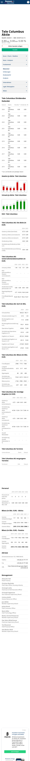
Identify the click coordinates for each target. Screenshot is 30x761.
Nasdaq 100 (6, 734)
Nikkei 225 (14, 734)
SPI (11, 730)
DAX (23, 730)
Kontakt (5, 713)
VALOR (4, 38)
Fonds (5, 739)
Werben (15, 715)
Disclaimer (22, 717)
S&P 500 (21, 734)
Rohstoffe (6, 741)
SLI (15, 730)
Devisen (21, 736)
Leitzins (23, 743)
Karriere (5, 715)
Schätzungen (6, 72)
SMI (4, 736)
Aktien (16, 736)
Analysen (5, 78)
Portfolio (12, 741)
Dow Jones (15, 732)
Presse (5, 717)
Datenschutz (22, 715)
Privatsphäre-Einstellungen (22, 722)
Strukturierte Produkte (14, 739)
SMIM (18, 730)
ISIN (15, 38)
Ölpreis (17, 743)
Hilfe (14, 713)
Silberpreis (21, 737)
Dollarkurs (6, 737)
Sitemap (5, 719)
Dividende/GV (7, 75)
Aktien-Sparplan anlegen (15, 46)
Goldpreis (9, 736)
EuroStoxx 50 (7, 732)
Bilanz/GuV (6, 69)
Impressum (22, 713)
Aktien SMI (6, 730)
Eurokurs (13, 737)
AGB (20, 719)
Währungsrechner (8, 743)
